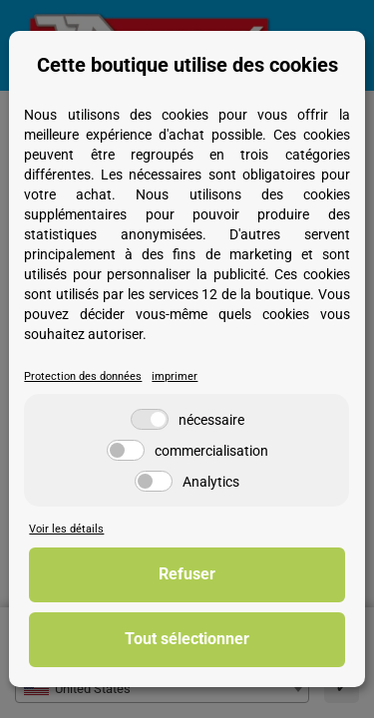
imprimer (174, 376)
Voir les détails (66, 529)
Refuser (187, 573)
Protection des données (83, 376)
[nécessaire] (150, 419)
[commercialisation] (126, 450)
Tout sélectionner (187, 638)
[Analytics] (154, 481)
